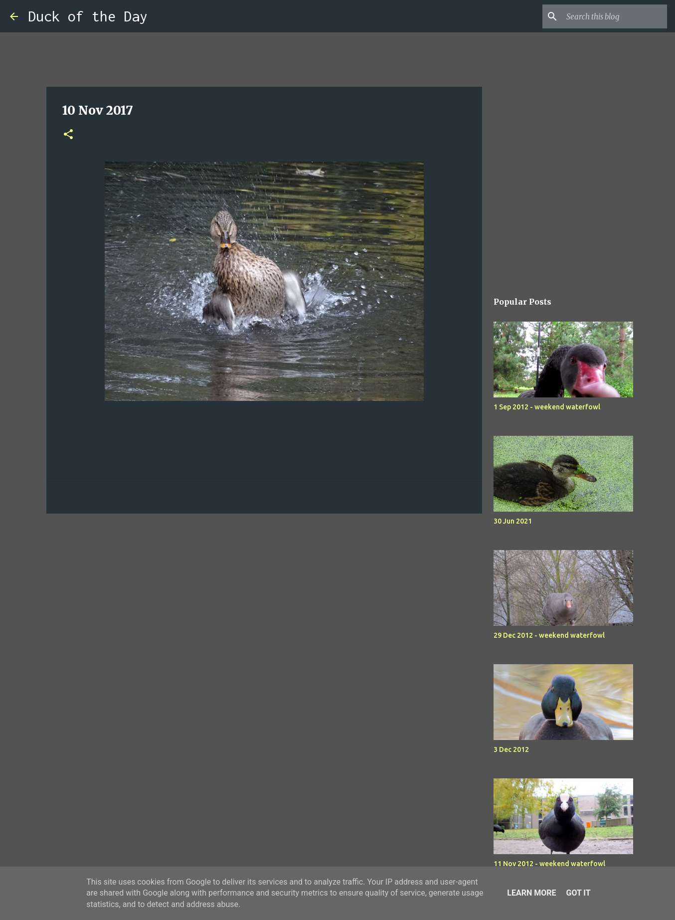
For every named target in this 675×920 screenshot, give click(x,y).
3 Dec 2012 (511, 749)
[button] (68, 135)
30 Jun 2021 (513, 521)
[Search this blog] (614, 16)
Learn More (531, 893)
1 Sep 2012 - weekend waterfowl (547, 407)
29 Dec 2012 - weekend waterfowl (549, 635)
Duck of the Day (88, 16)
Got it (578, 893)
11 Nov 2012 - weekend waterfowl (549, 864)
